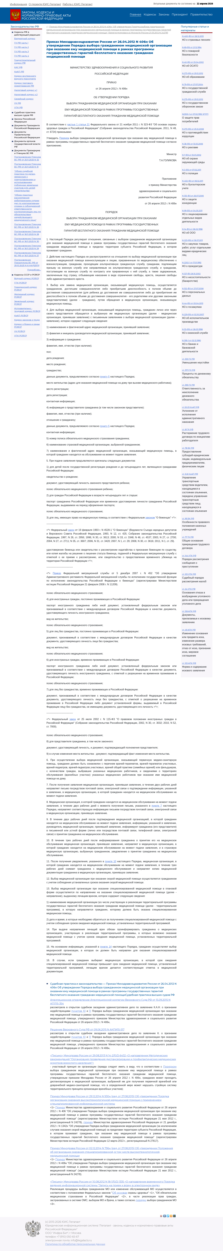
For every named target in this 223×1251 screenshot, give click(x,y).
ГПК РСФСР (20, 282)
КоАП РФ (19, 71)
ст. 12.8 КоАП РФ (190, 474)
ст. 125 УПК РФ (189, 574)
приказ (88, 1122)
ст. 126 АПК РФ (189, 611)
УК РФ (17, 103)
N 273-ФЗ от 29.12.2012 (192, 73)
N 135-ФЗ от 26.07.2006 (193, 196)
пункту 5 (105, 376)
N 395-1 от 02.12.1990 (191, 340)
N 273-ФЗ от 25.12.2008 (193, 129)
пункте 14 (106, 946)
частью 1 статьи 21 (78, 124)
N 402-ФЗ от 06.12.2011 (192, 181)
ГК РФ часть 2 (21, 47)
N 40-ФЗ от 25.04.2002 (193, 62)
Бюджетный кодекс (24, 38)
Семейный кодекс (23, 99)
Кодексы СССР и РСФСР (27, 274)
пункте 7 (157, 805)
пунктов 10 (78, 1011)
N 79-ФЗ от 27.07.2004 (192, 84)
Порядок (64, 138)
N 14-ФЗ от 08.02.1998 (192, 229)
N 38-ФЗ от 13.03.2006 (192, 144)
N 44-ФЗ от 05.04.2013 (192, 303)
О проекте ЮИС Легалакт (45, 4)
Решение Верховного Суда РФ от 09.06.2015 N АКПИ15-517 (87, 1029)
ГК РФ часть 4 (21, 56)
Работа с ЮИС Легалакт (77, 4)
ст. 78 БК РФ (188, 448)
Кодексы (150, 14)
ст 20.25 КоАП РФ (190, 407)
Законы (164, 14)
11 (90, 1011)
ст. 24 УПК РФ (188, 589)
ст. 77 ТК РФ (188, 537)
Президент (180, 14)
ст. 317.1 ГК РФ (188, 370)
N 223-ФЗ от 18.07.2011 (192, 240)
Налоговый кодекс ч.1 (25, 90)
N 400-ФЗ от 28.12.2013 (193, 36)
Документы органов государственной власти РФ (27, 144)
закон (71, 530)
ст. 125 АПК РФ (189, 663)
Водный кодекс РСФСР (26, 278)
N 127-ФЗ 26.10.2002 (191, 274)
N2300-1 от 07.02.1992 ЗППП (195, 114)
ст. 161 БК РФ (188, 518)
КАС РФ (18, 67)
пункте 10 (110, 861)
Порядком (170, 1066)
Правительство (201, 14)
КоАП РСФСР (21, 315)
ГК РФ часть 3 (21, 51)
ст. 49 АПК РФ (189, 630)
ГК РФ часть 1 (21, 43)
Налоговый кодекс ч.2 (25, 94)
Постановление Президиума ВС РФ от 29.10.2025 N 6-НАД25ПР (26, 263)
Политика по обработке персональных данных (75, 1244)
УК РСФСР (19, 331)
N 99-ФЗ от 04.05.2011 (192, 210)
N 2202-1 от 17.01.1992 (191, 262)
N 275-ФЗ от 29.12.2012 (192, 99)
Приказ (57, 573)
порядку (141, 1200)
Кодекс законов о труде (27, 320)
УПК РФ (18, 107)
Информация (18, 4)
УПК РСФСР (20, 335)
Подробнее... (34, 270)
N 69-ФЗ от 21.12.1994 (191, 47)
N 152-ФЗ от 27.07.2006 (192, 288)
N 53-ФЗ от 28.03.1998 (192, 329)
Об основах (119, 1192)
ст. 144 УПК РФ (189, 555)
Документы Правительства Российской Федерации (27, 135)
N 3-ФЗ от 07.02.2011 (191, 170)
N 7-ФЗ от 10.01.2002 (191, 155)
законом (150, 517)
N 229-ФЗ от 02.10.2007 (193, 314)
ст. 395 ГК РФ (188, 385)
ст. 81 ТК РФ (187, 429)
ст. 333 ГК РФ (188, 359)
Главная (135, 14)
